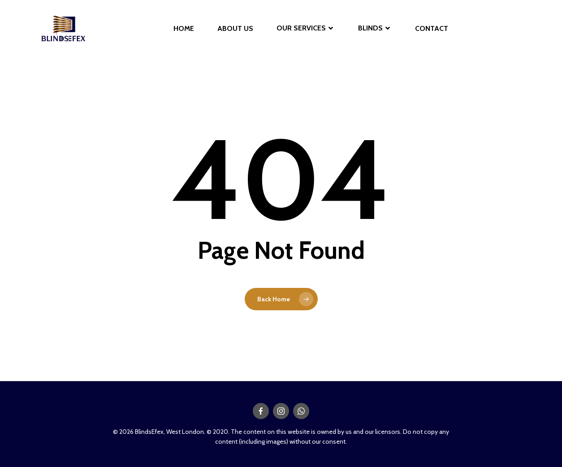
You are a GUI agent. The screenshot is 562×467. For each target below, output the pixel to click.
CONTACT (431, 28)
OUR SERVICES (305, 28)
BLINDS (374, 28)
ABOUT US (235, 28)
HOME (183, 28)
